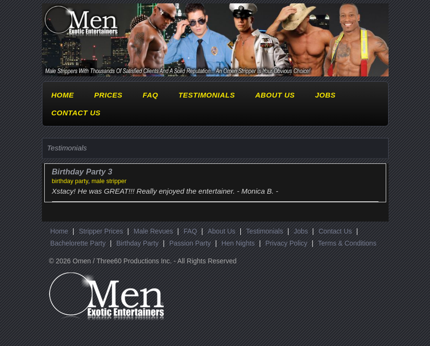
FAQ (150, 95)
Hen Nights (238, 243)
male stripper (109, 181)
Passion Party (189, 243)
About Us (275, 95)
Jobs (325, 95)
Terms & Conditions (347, 243)
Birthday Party (137, 243)
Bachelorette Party (77, 243)
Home (63, 95)
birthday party (70, 181)
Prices (108, 95)
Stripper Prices (101, 231)
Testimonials (206, 95)
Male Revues (153, 231)
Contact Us (76, 113)
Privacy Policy (286, 243)
